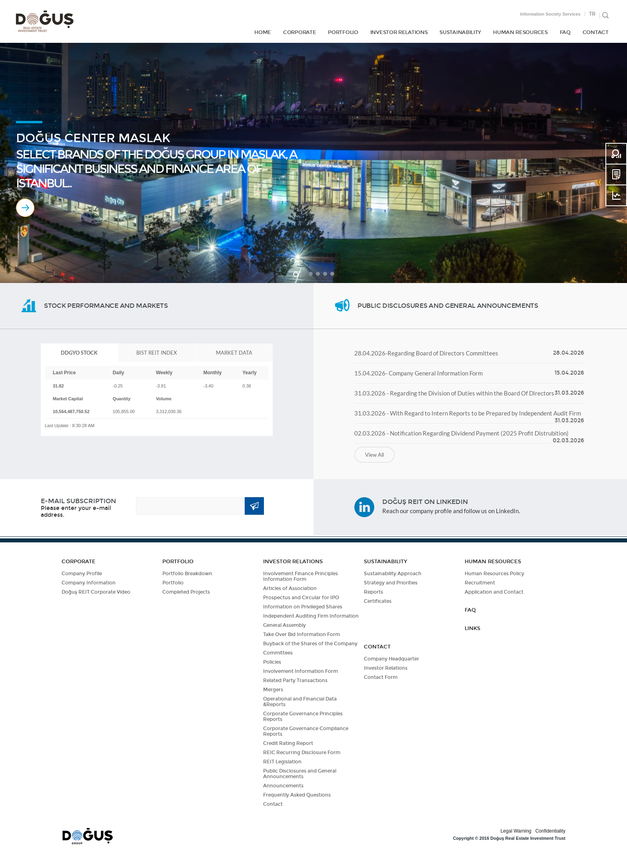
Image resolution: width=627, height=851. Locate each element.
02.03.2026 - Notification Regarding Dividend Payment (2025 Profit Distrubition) (461, 433)
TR (592, 14)
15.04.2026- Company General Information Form (418, 373)
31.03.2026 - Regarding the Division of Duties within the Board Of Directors (454, 393)
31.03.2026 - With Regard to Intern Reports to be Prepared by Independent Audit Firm (467, 413)
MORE (25, 208)
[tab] (79, 352)
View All (374, 455)
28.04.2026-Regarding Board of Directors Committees (426, 353)
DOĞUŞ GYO (44, 21)
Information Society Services (550, 14)
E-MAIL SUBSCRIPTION (78, 501)
